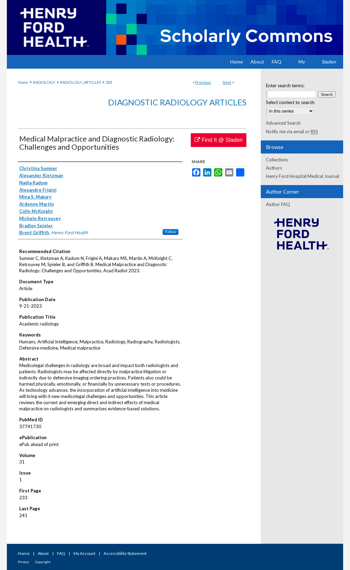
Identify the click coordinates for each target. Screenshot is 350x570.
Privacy (23, 562)
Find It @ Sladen (219, 140)
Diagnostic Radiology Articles (177, 102)
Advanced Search (283, 123)
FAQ (61, 553)
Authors (274, 168)
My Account (84, 553)
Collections (277, 159)
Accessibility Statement (125, 553)
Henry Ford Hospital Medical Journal (302, 176)
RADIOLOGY (44, 82)
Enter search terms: (285, 85)
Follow (170, 232)
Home (23, 82)
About (43, 553)
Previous (203, 82)
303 (109, 82)
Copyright (42, 562)
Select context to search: (290, 102)
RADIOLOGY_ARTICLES (80, 82)
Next (227, 82)
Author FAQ (278, 204)
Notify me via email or (292, 131)
